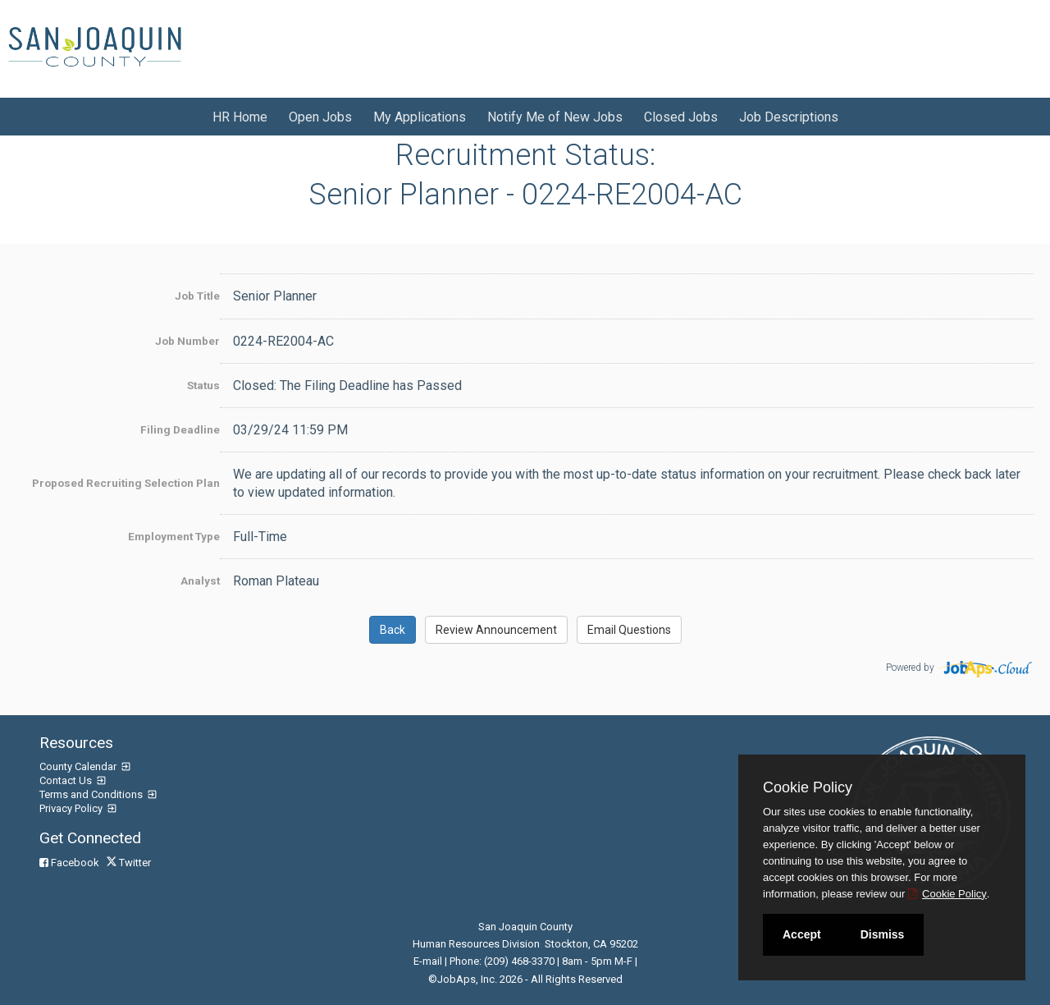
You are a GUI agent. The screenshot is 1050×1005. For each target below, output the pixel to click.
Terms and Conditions (92, 794)
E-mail (427, 961)
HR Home (239, 117)
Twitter (130, 862)
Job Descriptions (788, 117)
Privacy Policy (72, 808)
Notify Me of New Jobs (555, 117)
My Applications (419, 117)
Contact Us (66, 780)
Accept (802, 934)
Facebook (70, 862)
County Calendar (79, 766)
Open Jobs (320, 117)
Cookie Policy (807, 787)
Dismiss (883, 934)
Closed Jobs (681, 117)
